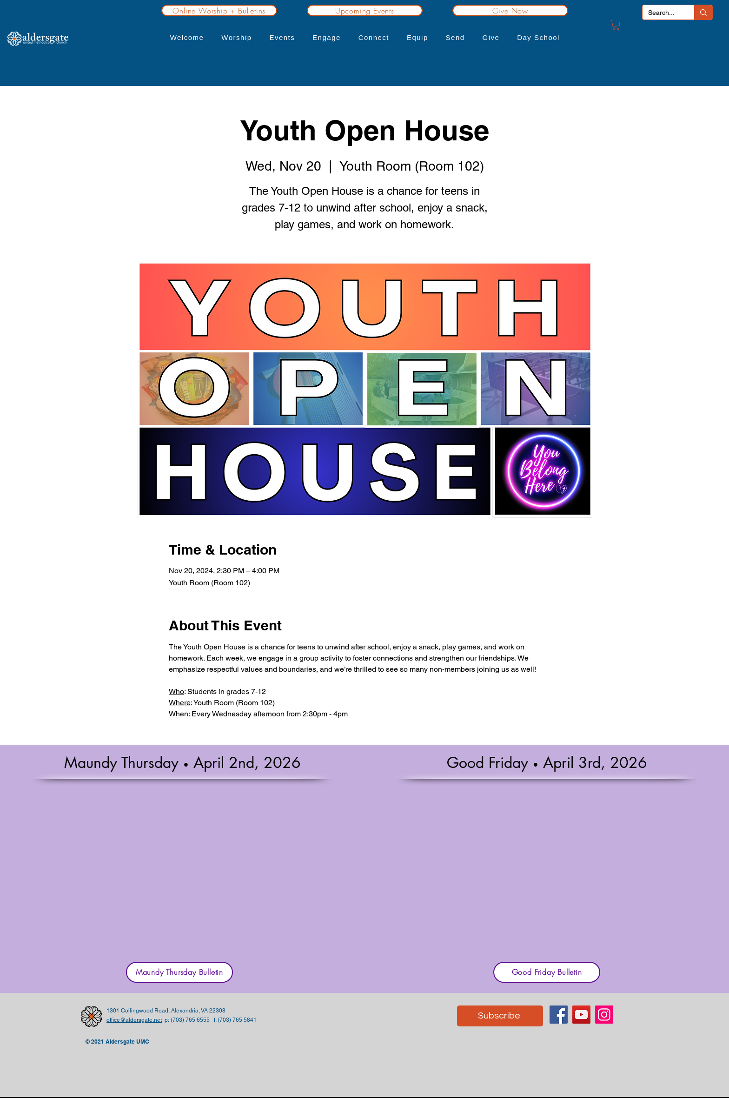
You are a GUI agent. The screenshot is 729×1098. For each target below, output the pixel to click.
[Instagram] (604, 1014)
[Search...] (661, 12)
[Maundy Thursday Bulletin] (179, 972)
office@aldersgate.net (134, 1020)
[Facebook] (559, 1014)
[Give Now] (510, 10)
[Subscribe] (500, 1015)
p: (166, 1020)
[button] (187, 37)
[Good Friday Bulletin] (546, 972)
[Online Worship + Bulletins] (219, 10)
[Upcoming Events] (365, 10)
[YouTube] (581, 1014)
